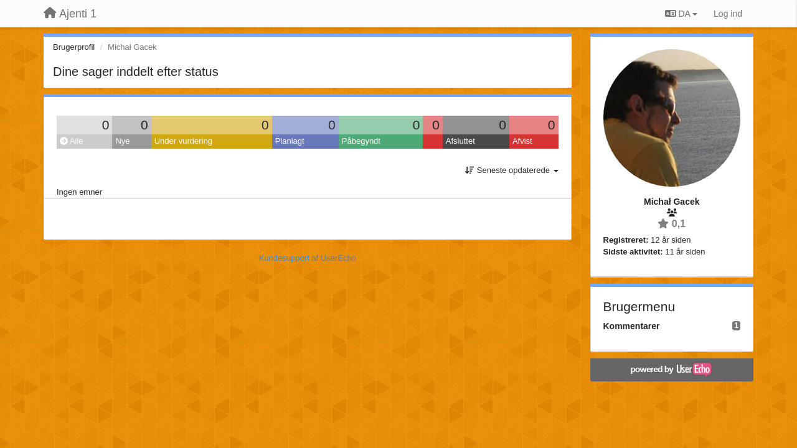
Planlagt (289, 141)
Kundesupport (284, 258)
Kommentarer (631, 326)
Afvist (522, 141)
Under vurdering (183, 141)
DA (681, 14)
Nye (122, 141)
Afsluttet (460, 141)
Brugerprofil (74, 47)
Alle (71, 141)
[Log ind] (728, 13)
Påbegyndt (361, 141)
